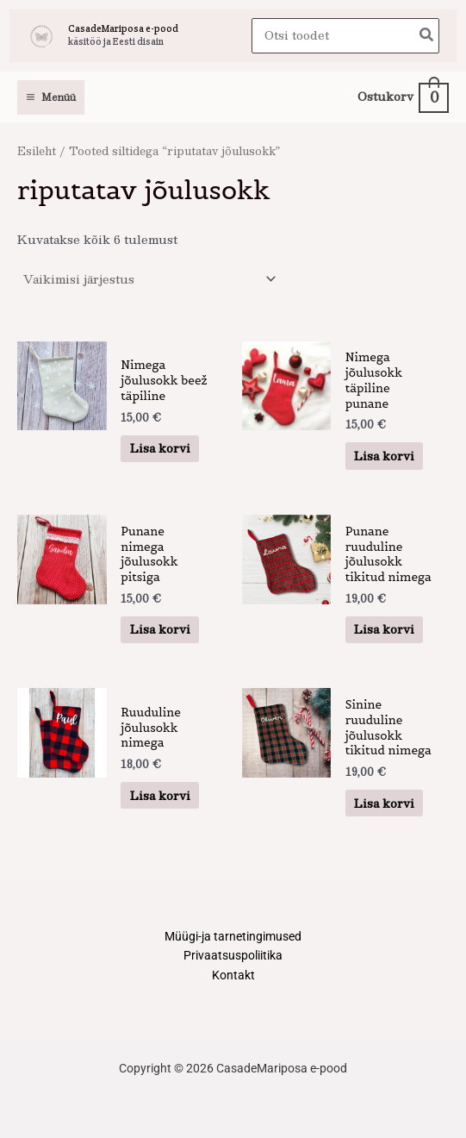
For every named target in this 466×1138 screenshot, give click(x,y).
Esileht (36, 150)
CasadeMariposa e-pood (123, 28)
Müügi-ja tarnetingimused (233, 936)
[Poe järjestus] (149, 279)
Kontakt (233, 975)
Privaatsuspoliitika (233, 955)
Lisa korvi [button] (160, 448)
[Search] (427, 36)
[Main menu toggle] (50, 97)
